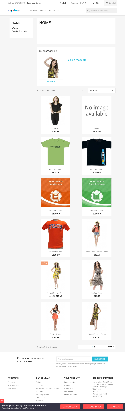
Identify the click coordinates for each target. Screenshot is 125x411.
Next (111, 346)
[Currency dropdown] (84, 3)
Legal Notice (41, 385)
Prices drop (12, 382)
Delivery (39, 382)
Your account (72, 378)
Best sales (12, 388)
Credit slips (68, 388)
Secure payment (42, 394)
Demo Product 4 (96, 210)
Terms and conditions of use (47, 388)
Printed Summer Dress (97, 334)
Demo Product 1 (55, 169)
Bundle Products (49, 10)
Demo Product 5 (55, 252)
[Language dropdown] (64, 3)
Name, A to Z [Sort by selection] (101, 90)
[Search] (101, 10)
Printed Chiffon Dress (55, 293)
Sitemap (39, 400)
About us (39, 391)
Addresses (68, 391)
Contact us (40, 397)
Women (33, 10)
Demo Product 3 (55, 210)
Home (16, 23)
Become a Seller (33, 3)
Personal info (69, 382)
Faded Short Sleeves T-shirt (96, 252)
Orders (67, 385)
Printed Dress (96, 293)
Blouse (55, 128)
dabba (96, 128)
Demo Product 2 (96, 169)
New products (13, 385)
